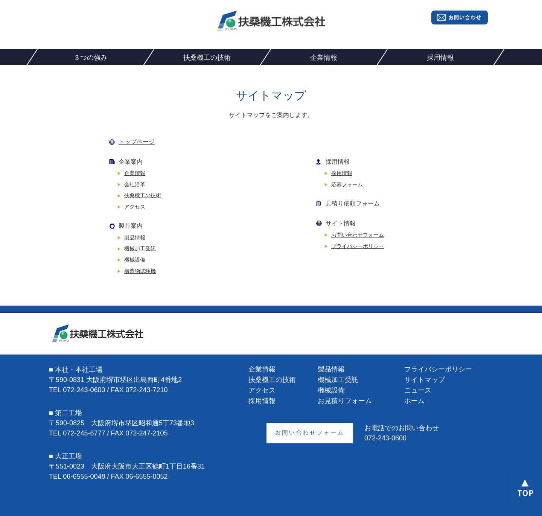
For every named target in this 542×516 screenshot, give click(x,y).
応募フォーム (347, 184)
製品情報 (134, 237)
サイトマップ (424, 380)
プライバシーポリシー (357, 246)
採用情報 (440, 57)
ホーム (414, 401)
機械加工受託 (140, 248)
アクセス (134, 207)
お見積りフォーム (345, 401)
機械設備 (134, 260)
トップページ (137, 142)
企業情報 (323, 57)
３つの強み (90, 57)
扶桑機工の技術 (207, 57)
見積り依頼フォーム (353, 203)
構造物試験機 (140, 271)
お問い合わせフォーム (357, 235)
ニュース (417, 390)
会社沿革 (134, 184)
